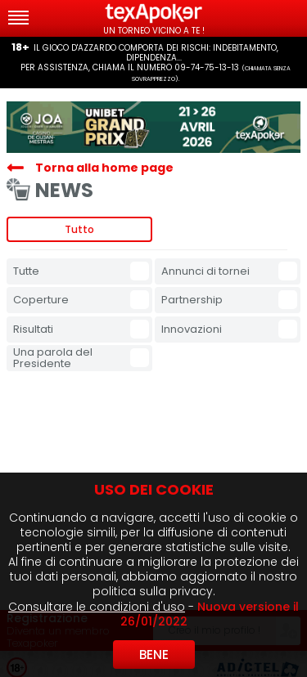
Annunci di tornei (205, 271)
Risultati (33, 329)
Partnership (192, 299)
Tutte (26, 271)
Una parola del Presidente (53, 358)
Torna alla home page (104, 167)
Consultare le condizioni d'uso (96, 606)
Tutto (79, 229)
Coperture (41, 299)
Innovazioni (191, 329)
